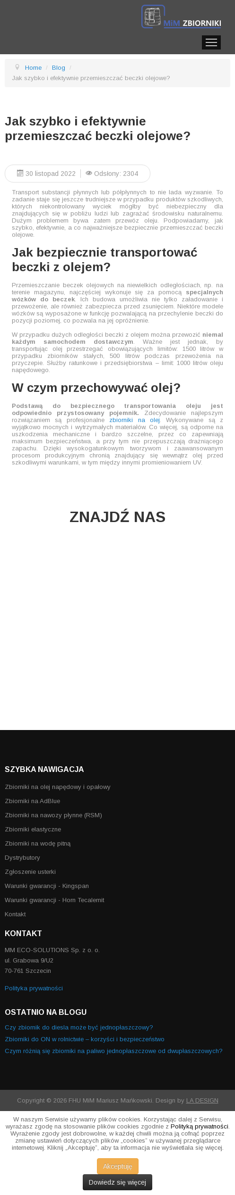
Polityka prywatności (34, 988)
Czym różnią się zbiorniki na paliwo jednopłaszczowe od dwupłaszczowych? (114, 1050)
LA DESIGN (202, 1100)
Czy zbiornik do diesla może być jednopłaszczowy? (79, 1027)
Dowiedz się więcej (117, 1182)
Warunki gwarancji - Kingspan (47, 885)
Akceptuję (117, 1166)
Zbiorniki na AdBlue (32, 801)
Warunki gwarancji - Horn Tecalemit (54, 900)
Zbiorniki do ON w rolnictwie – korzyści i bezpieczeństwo (85, 1039)
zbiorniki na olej (134, 419)
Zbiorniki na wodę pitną (37, 843)
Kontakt (15, 914)
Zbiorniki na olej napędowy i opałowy (58, 786)
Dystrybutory (22, 857)
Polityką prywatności (199, 1126)
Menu (211, 42)
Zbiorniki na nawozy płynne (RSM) (53, 815)
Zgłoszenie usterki (30, 871)
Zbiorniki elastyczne (33, 829)
